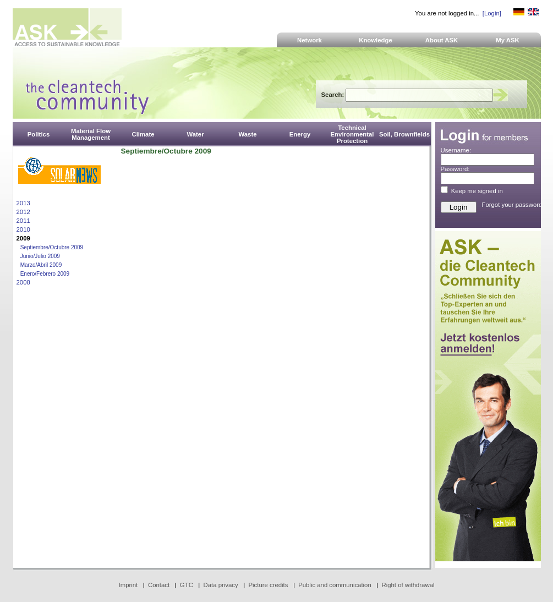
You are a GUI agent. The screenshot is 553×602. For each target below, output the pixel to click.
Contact (158, 585)
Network (309, 40)
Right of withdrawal (408, 585)
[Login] (492, 13)
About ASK (441, 40)
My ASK (507, 40)
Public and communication (334, 585)
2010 (23, 229)
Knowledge (375, 40)
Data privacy (221, 585)
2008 (23, 282)
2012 (23, 212)
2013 (23, 203)
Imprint (128, 585)
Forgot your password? (514, 204)
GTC (186, 585)
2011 (23, 220)
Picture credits (268, 585)
